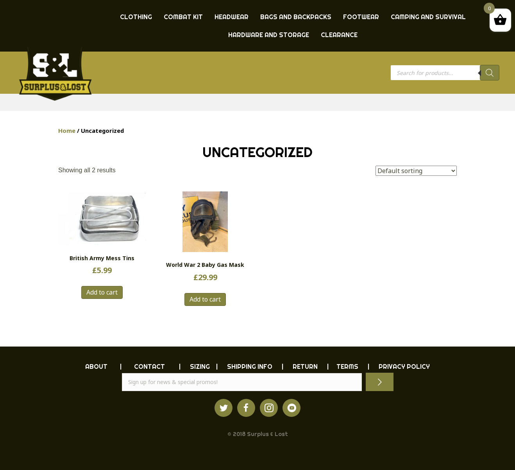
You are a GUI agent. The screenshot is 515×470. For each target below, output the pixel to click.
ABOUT (96, 366)
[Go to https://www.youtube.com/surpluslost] (291, 408)
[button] (379, 382)
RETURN (305, 366)
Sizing (200, 366)
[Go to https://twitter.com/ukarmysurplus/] (223, 408)
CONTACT (149, 366)
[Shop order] (416, 171)
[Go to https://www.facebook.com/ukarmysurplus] (246, 408)
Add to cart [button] (102, 292)
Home (66, 130)
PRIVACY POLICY (404, 366)
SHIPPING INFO (249, 366)
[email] (242, 382)
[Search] (489, 72)
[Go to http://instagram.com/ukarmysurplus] (269, 408)
